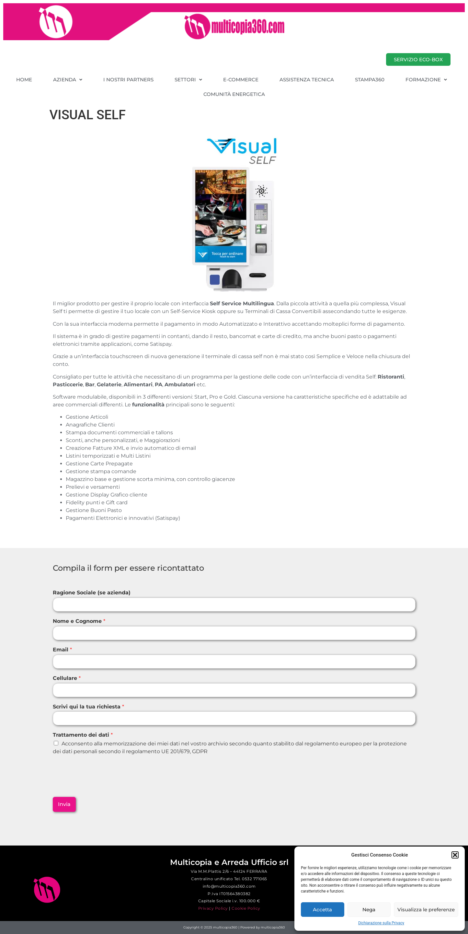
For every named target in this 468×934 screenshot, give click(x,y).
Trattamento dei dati (83, 735)
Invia (64, 804)
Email (62, 650)
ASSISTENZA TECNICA (307, 79)
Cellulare (67, 678)
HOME (24, 79)
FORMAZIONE (426, 79)
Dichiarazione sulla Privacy (381, 923)
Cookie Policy (246, 908)
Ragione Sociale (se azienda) (92, 593)
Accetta (322, 909)
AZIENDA (67, 79)
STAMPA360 (369, 79)
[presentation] (102, 786)
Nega (368, 909)
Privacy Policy (213, 908)
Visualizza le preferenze (426, 909)
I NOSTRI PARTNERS (128, 79)
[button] (455, 855)
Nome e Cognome (79, 621)
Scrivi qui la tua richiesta (88, 707)
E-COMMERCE (240, 79)
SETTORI (188, 79)
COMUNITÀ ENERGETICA (234, 94)
